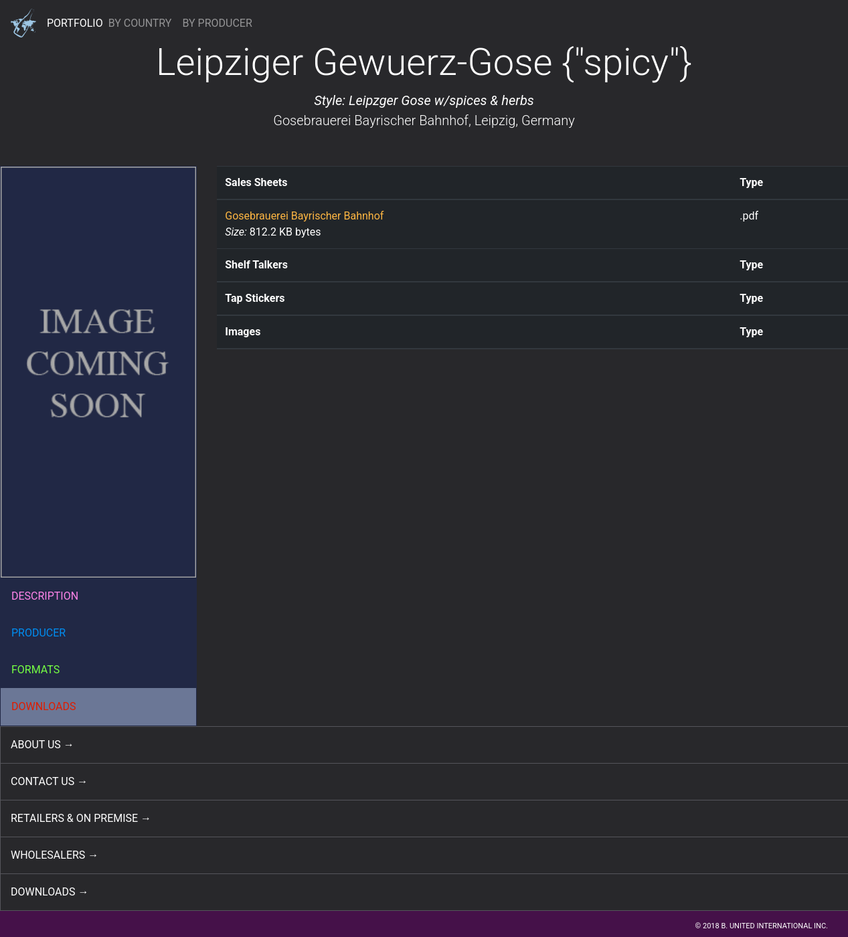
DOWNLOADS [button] (43, 706)
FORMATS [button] (35, 669)
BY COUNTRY (140, 23)
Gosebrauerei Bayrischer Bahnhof (371, 120)
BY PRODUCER (217, 23)
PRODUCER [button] (38, 632)
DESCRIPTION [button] (44, 596)
